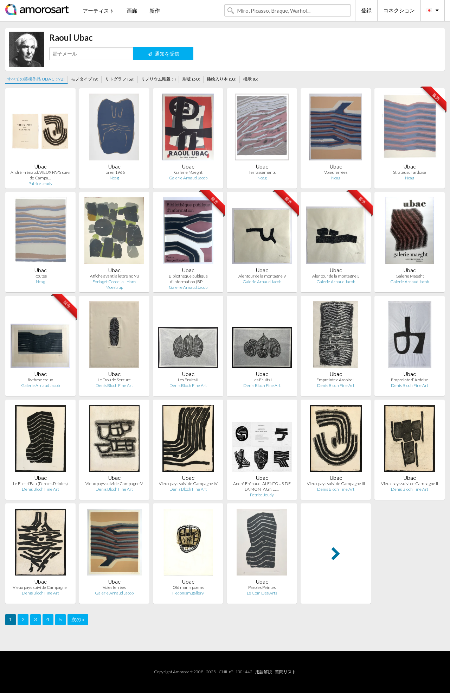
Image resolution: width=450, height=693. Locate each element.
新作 (154, 10)
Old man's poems (188, 587)
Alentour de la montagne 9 (262, 276)
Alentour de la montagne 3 (336, 276)
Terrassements (262, 172)
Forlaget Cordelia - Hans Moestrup (114, 284)
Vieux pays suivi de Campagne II (409, 483)
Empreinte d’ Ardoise (409, 379)
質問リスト (285, 671)
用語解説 (263, 671)
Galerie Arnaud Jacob (188, 177)
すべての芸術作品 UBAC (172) (36, 79)
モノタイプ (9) (84, 79)
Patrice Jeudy (40, 183)
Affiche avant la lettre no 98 (114, 276)
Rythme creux (40, 379)
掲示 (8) (250, 79)
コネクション (399, 10)
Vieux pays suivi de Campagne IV (188, 483)
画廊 (132, 10)
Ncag (114, 177)
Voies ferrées (335, 172)
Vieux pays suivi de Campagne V (114, 483)
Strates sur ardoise (409, 172)
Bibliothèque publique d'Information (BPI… (188, 278)
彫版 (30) (191, 79)
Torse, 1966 (114, 172)
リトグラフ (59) (120, 79)
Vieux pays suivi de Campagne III (336, 483)
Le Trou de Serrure (114, 379)
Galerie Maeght (188, 172)
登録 (366, 10)
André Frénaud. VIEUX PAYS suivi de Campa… (40, 175)
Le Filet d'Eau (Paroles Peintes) (40, 483)
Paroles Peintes (262, 587)
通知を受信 (163, 54)
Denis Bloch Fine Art (114, 385)
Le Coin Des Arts (262, 593)
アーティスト (98, 10)
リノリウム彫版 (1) (158, 79)
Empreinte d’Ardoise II (335, 379)
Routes (40, 276)
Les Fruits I (262, 379)
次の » (77, 619)
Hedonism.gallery (188, 593)
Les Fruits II (188, 379)
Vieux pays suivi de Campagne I (41, 587)
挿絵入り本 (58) (222, 79)
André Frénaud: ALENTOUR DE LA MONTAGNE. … (262, 486)
